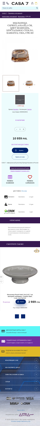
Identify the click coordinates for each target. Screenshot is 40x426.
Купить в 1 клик (20, 157)
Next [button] (23, 316)
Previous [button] (17, 316)
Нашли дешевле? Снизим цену (20, 171)
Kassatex (15, 109)
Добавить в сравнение (10, 180)
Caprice (29, 109)
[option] (11, 83)
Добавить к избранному (30, 180)
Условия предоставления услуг (20, 421)
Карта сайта (21, 410)
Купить (21, 150)
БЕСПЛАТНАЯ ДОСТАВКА (20, 144)
